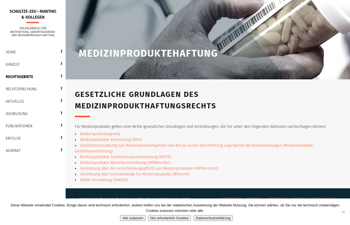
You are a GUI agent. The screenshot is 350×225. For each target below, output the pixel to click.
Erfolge (13, 138)
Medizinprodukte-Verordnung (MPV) (111, 139)
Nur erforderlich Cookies (169, 218)
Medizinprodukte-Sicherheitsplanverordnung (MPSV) (125, 157)
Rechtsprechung (21, 89)
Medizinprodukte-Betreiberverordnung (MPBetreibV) (125, 162)
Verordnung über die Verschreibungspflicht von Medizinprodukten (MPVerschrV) (149, 168)
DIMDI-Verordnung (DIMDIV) (104, 180)
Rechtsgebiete (19, 76)
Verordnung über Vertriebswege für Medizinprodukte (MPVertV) (134, 174)
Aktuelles (15, 101)
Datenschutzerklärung (213, 218)
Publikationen (19, 126)
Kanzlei (12, 64)
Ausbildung (17, 113)
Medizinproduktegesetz (100, 134)
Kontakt (13, 150)
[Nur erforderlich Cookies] (343, 212)
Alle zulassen (132, 218)
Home (11, 52)
